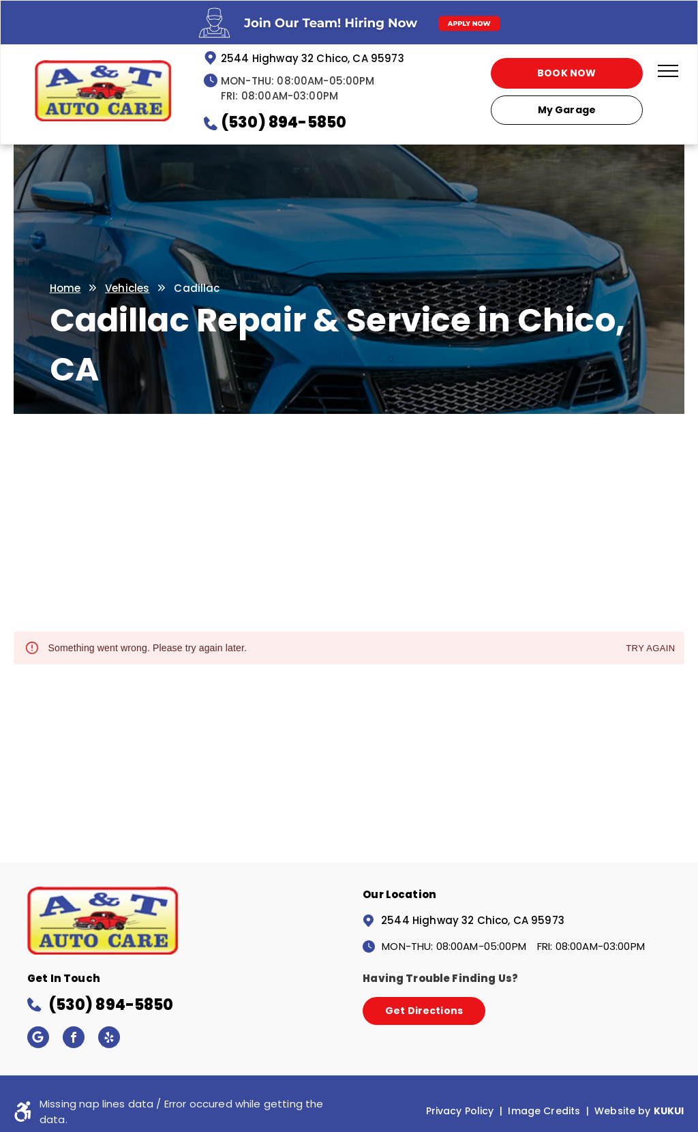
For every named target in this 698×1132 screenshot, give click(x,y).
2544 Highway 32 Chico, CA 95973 (312, 58)
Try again (650, 648)
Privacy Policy (460, 1111)
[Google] (38, 1039)
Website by (622, 1111)
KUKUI (669, 1111)
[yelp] (109, 1039)
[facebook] (74, 1039)
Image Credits (544, 1111)
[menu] (668, 71)
